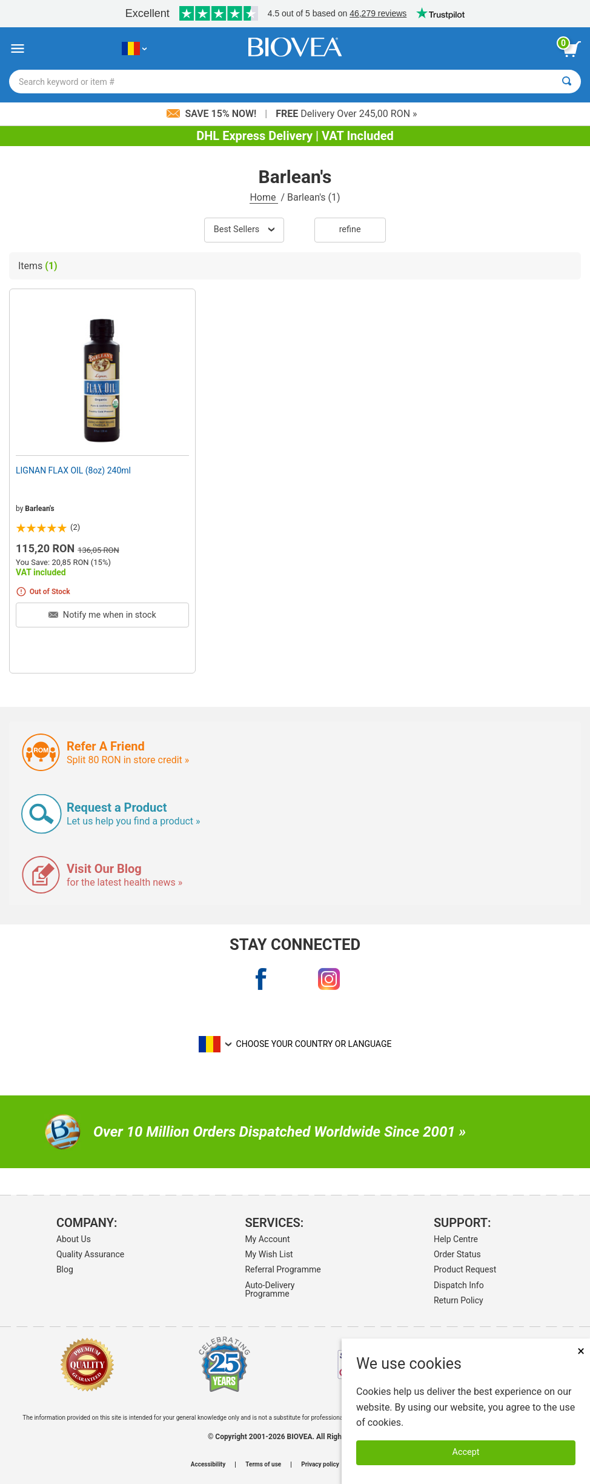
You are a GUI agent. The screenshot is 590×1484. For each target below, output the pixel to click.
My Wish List (269, 1254)
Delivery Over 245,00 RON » (346, 113)
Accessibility (208, 1465)
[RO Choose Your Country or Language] (134, 49)
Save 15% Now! (213, 113)
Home (264, 197)
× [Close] (581, 1351)
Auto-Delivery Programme (269, 1289)
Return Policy (458, 1300)
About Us (73, 1239)
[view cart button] (572, 49)
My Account (267, 1239)
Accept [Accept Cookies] (466, 1452)
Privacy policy (320, 1465)
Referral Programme (282, 1269)
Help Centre (456, 1239)
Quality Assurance (90, 1254)
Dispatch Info (459, 1285)
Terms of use (263, 1465)
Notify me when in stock (102, 615)
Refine (350, 229)
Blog (64, 1269)
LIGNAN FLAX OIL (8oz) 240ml (73, 470)
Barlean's (39, 508)
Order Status (457, 1254)
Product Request (465, 1269)
